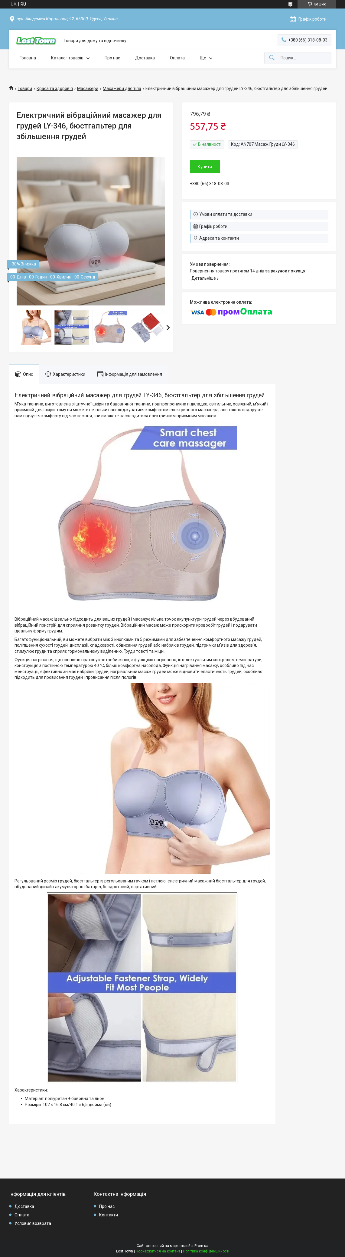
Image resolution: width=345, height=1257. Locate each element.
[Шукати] (272, 58)
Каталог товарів (67, 57)
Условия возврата (33, 1223)
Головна (28, 57)
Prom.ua (201, 1246)
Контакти (108, 1214)
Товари (25, 88)
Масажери (87, 88)
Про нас (112, 57)
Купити (205, 166)
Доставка (145, 57)
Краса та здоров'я (55, 88)
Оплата (177, 57)
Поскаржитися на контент (158, 1251)
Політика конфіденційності (206, 1251)
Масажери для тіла (122, 88)
